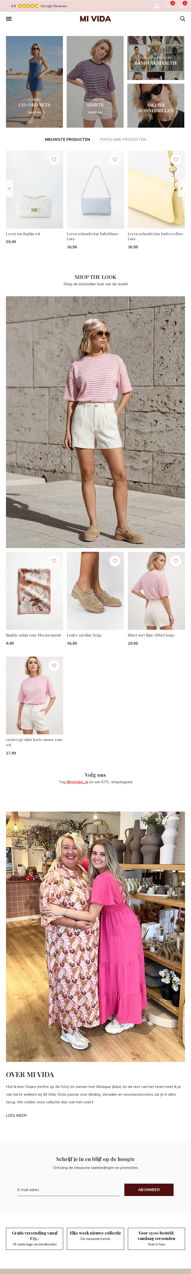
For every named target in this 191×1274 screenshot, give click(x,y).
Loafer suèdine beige (84, 635)
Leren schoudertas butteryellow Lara (155, 236)
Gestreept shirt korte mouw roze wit (34, 742)
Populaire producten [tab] (123, 139)
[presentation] (9, 188)
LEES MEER (16, 1115)
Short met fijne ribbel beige (151, 635)
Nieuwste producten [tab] (67, 139)
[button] (9, 19)
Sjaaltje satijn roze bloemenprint (33, 635)
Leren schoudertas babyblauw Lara (93, 236)
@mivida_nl (77, 782)
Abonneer (149, 1189)
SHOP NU (35, 112)
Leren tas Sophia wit (23, 233)
